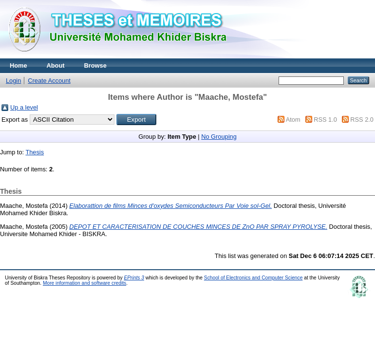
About (56, 65)
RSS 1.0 (325, 119)
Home (18, 65)
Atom (293, 119)
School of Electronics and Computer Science (253, 277)
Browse (95, 65)
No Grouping (219, 136)
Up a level (24, 107)
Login (13, 80)
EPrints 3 (134, 277)
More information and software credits (84, 283)
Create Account (49, 80)
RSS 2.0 (362, 119)
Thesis (34, 152)
